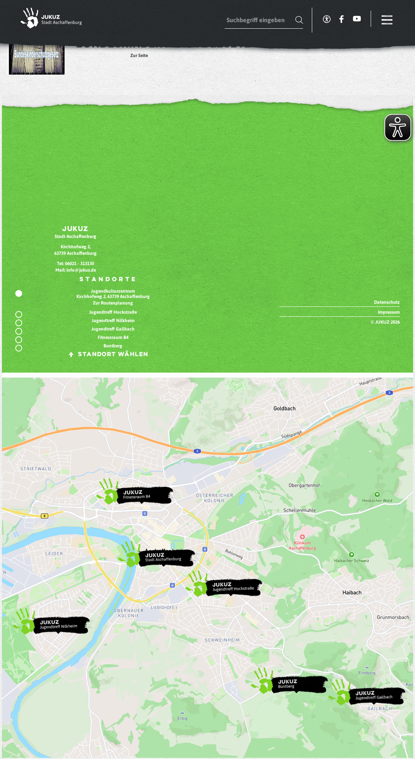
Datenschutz (387, 302)
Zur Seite (139, 55)
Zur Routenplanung (113, 303)
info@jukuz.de (81, 270)
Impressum (389, 312)
